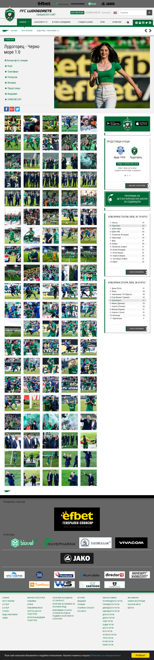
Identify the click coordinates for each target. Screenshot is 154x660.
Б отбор (5, 608)
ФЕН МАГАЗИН (77, 12)
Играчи (30, 604)
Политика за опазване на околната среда (63, 605)
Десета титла (108, 615)
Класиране (31, 601)
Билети (131, 608)
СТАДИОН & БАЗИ (85, 22)
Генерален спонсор (85, 608)
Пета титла (107, 631)
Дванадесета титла (111, 608)
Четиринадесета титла (112, 601)
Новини (5, 598)
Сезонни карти (134, 604)
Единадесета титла (111, 611)
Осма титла (108, 621)
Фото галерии (27, 31)
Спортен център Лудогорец (34, 612)
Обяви (5, 618)
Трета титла (108, 638)
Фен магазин (133, 598)
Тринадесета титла (111, 604)
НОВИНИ (22, 22)
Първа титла (108, 645)
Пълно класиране (136, 272)
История (81, 598)
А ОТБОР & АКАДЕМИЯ (61, 22)
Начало (14, 31)
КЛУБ (102, 22)
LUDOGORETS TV (40, 22)
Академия (81, 601)
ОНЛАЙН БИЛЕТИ (93, 12)
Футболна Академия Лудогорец (36, 618)
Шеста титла (108, 628)
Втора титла (108, 641)
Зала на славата (109, 598)
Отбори (5, 611)
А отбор (5, 604)
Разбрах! (140, 655)
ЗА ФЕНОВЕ (116, 22)
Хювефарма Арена (34, 608)
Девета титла (108, 618)
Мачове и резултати (137, 186)
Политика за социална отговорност (62, 599)
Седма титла (108, 625)
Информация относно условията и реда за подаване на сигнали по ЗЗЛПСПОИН (63, 614)
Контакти (106, 12)
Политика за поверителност (106, 655)
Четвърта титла (109, 635)
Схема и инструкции (136, 601)
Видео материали (9, 615)
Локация (81, 604)
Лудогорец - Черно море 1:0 (48, 31)
